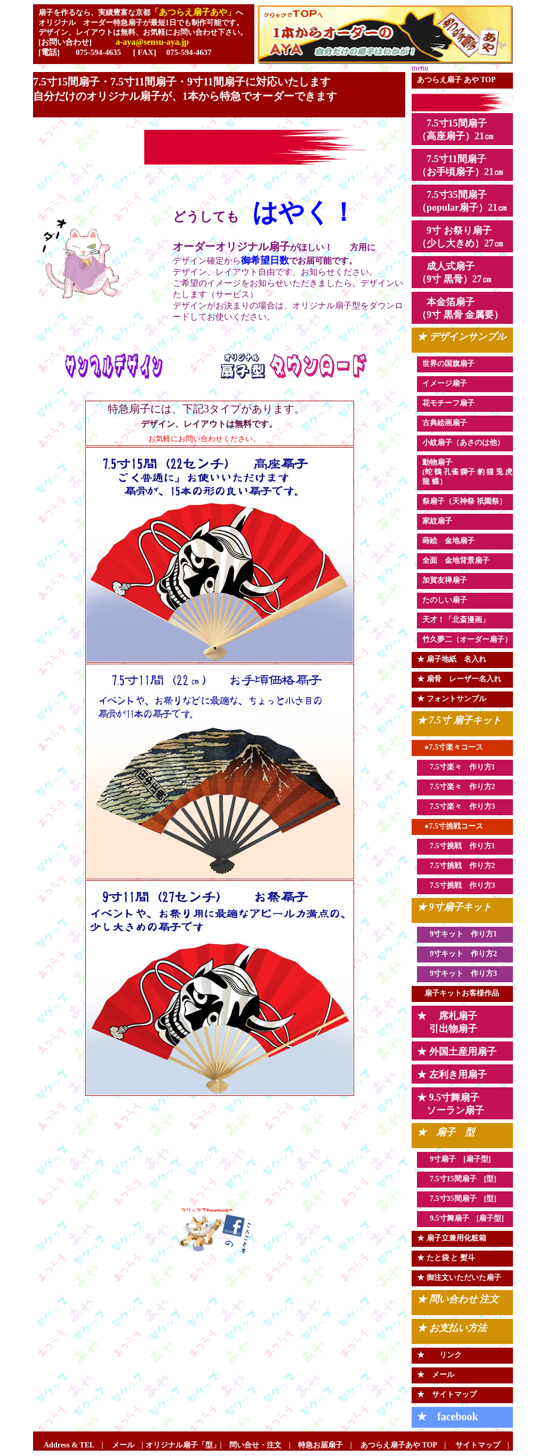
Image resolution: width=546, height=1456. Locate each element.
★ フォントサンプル (451, 699)
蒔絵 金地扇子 (448, 541)
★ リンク (439, 1355)
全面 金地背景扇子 (455, 560)
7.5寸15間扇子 (453, 1179)
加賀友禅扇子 (444, 580)
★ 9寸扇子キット (454, 907)
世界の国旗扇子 (448, 364)
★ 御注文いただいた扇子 (459, 1278)
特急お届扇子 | (321, 1445)
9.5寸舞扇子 (449, 1218)
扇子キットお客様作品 (458, 993)
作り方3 (478, 806)
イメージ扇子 (444, 383)
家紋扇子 (437, 521)
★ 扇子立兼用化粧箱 (451, 1238)
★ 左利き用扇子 (452, 1074)
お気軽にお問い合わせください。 (189, 439)
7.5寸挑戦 (446, 846)
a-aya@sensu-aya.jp (152, 41)
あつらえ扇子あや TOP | (403, 1445)
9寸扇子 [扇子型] (456, 1159)
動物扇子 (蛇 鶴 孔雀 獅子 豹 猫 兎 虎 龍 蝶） (467, 472)
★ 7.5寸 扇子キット (459, 720)
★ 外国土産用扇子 (456, 1051)
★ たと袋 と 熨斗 (446, 1258)
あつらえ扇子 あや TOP (456, 80)
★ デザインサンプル (461, 336)
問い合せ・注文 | (260, 1445)
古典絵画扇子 (444, 423)
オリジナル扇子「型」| (187, 1445)
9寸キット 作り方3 (459, 973)
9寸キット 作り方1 (459, 934)
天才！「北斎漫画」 (455, 620)
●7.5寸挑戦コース (450, 826)
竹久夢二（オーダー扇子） (467, 639)
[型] (490, 1179)
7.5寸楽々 (446, 787)
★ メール (435, 1375)
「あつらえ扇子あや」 (193, 12)
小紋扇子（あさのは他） (463, 443)
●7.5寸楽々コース (450, 747)
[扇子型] (490, 1218)
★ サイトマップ (447, 1394)
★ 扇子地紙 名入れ (451, 659)
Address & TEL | (73, 1445)
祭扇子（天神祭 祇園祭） (464, 501)
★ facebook (447, 1416)
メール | (127, 1445)
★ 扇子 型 (446, 1132)
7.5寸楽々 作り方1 (458, 767)
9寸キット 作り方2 (459, 954)
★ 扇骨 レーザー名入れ (459, 679)
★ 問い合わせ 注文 (458, 1299)
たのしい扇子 (444, 600)
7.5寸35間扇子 (453, 1199)
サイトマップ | (477, 1445)
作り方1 (478, 846)
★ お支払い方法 (452, 1328)
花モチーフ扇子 (448, 403)
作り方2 (478, 787)
